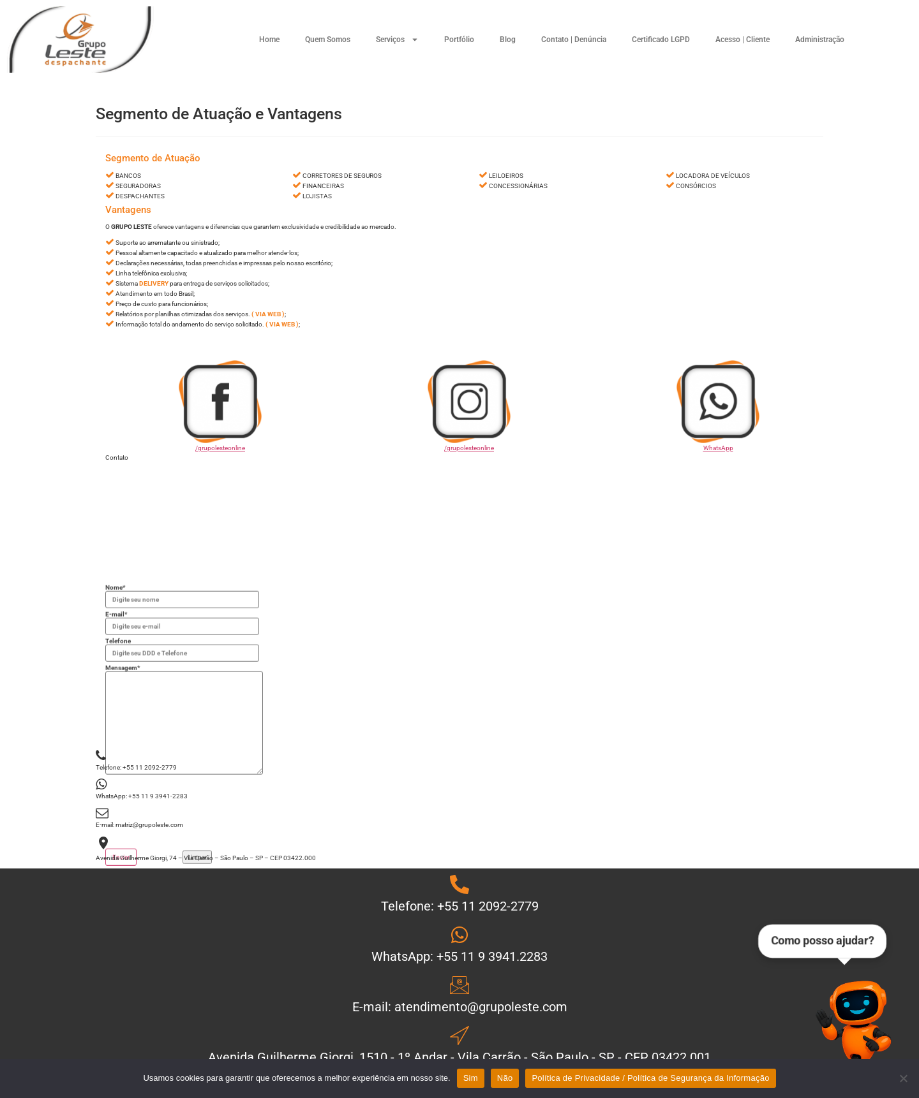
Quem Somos (327, 39)
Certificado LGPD (661, 39)
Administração (819, 39)
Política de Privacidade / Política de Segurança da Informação (650, 1078)
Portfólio (459, 39)
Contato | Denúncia (573, 39)
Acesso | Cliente (742, 39)
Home (269, 39)
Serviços (397, 39)
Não (505, 1078)
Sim (470, 1078)
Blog (508, 39)
